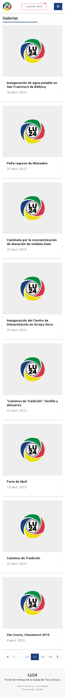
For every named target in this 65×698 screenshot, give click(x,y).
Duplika (39, 689)
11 (27, 657)
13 (42, 657)
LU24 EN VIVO (36, 5)
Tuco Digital (42, 686)
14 (50, 657)
